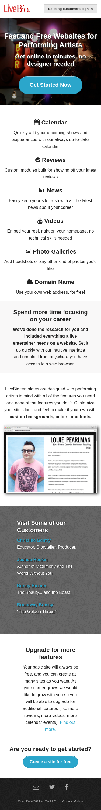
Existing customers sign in (70, 9)
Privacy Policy (72, 801)
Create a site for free (50, 762)
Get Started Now (51, 85)
